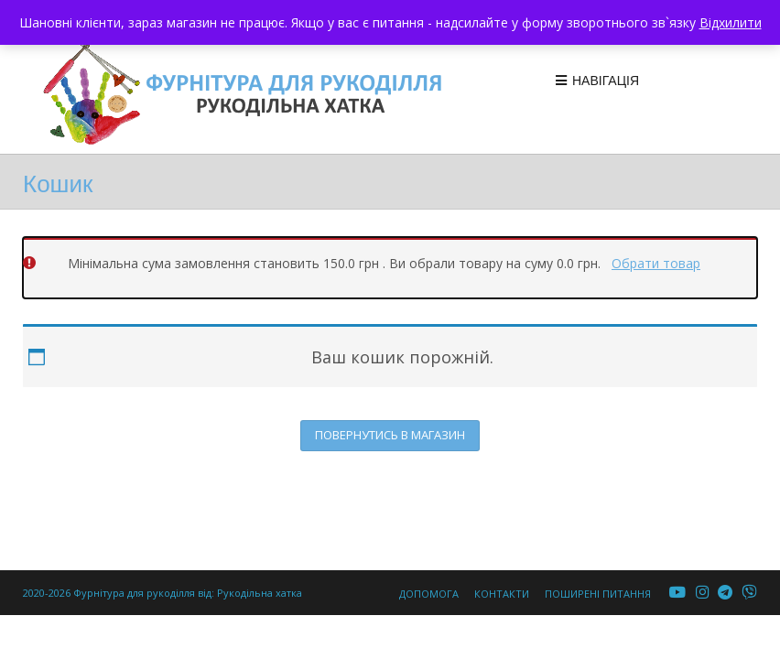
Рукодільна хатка (259, 593)
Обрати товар (656, 263)
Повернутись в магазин (390, 435)
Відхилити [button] (730, 22)
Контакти (501, 593)
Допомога (429, 593)
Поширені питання (598, 593)
